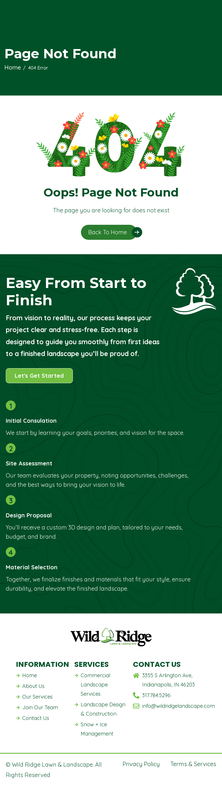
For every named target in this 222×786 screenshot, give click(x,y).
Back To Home (107, 232)
